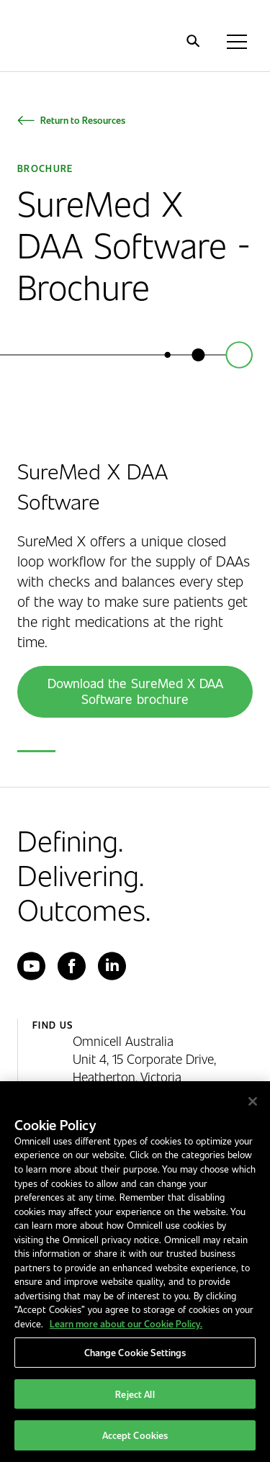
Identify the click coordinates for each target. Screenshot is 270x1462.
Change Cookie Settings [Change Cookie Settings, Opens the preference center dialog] (135, 1352)
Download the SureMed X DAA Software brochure (135, 691)
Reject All (134, 1394)
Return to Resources (82, 120)
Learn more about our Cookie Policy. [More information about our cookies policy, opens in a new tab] (126, 1323)
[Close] (253, 1101)
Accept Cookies (135, 1435)
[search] (193, 41)
